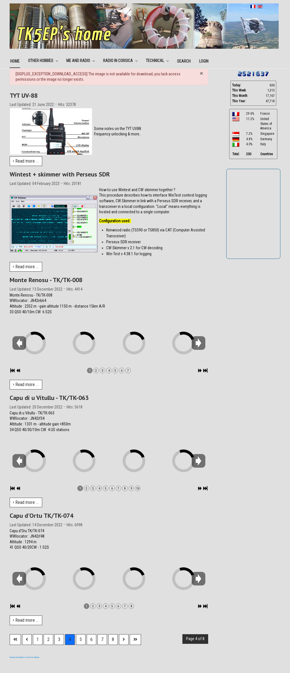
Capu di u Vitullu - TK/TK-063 (49, 398)
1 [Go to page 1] (38, 639)
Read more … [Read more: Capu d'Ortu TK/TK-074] (26, 620)
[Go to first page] (15, 639)
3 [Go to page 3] (59, 639)
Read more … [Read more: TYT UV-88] (26, 161)
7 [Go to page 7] (102, 639)
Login (203, 61)
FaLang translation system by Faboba (24, 657)
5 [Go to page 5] (81, 639)
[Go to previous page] (27, 639)
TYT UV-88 (24, 95)
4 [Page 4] (70, 639)
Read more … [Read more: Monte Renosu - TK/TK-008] (26, 384)
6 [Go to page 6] (91, 639)
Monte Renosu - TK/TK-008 (46, 280)
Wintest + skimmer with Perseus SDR (60, 174)
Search (184, 61)
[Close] (201, 73)
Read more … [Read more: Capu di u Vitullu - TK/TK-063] (26, 502)
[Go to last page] (135, 639)
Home (15, 61)
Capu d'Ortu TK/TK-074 (41, 515)
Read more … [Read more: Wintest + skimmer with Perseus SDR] (26, 266)
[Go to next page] (124, 639)
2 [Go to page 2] (48, 639)
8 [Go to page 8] (113, 639)
